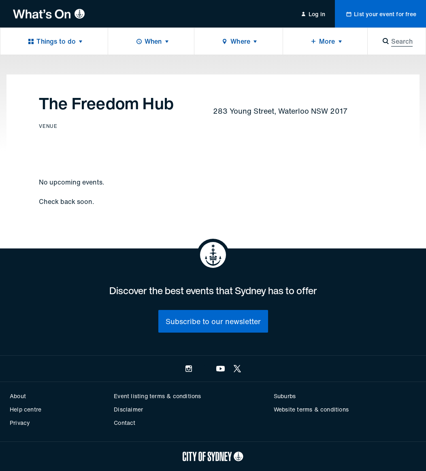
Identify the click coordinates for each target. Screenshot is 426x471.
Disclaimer (128, 409)
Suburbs (285, 396)
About (18, 396)
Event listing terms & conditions (157, 396)
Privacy (20, 422)
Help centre (25, 409)
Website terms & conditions (311, 409)
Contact (124, 422)
